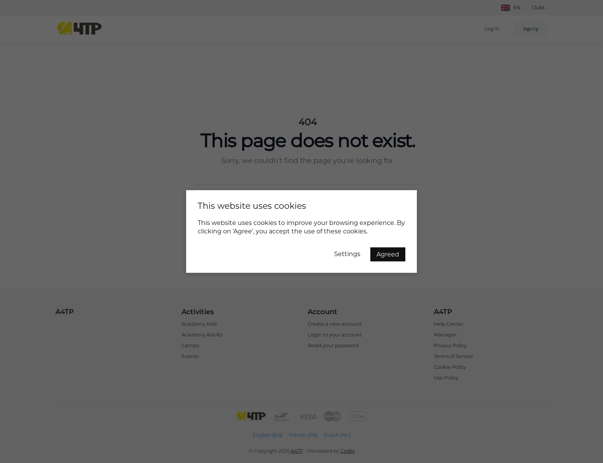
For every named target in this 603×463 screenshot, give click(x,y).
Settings (347, 254)
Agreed (387, 254)
